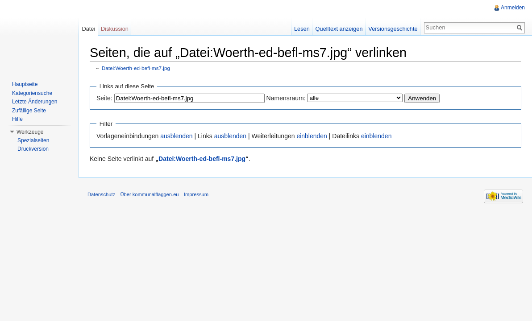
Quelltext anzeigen (339, 28)
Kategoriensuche (32, 93)
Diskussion (115, 28)
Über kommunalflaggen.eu (149, 194)
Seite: (104, 98)
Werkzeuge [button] (30, 132)
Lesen (302, 28)
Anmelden (513, 7)
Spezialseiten (33, 140)
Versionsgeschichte (392, 28)
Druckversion (33, 149)
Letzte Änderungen (34, 102)
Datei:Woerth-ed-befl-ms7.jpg (136, 68)
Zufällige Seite (29, 110)
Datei (88, 28)
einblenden (311, 136)
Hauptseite (24, 84)
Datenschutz (101, 194)
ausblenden (176, 136)
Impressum (196, 194)
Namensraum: (286, 98)
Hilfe (17, 119)
